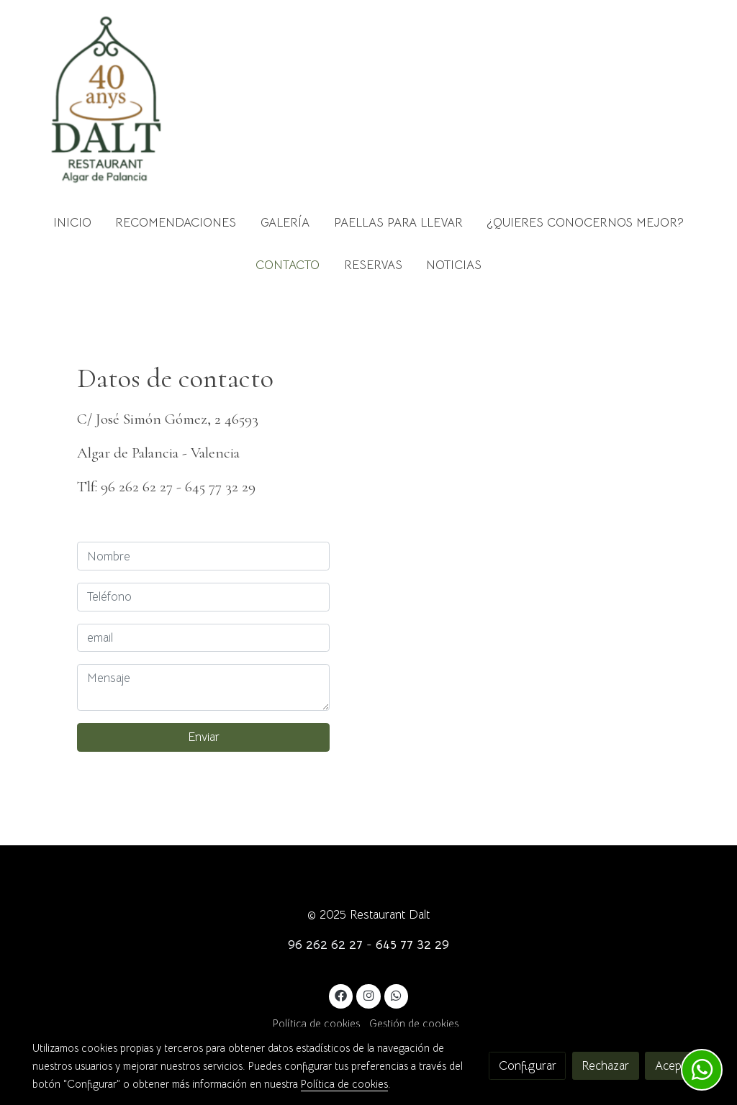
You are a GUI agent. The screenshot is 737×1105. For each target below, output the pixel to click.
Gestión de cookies (413, 1023)
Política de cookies (316, 1023)
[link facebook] (341, 994)
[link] (106, 100)
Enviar (204, 737)
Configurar (527, 1065)
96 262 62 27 (325, 944)
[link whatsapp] (396, 994)
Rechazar (605, 1065)
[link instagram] (368, 994)
